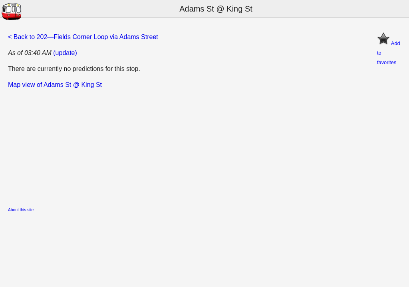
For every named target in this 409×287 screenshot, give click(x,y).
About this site (21, 210)
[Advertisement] (204, 145)
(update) (65, 52)
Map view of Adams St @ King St (55, 84)
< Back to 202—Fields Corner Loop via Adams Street (83, 36)
